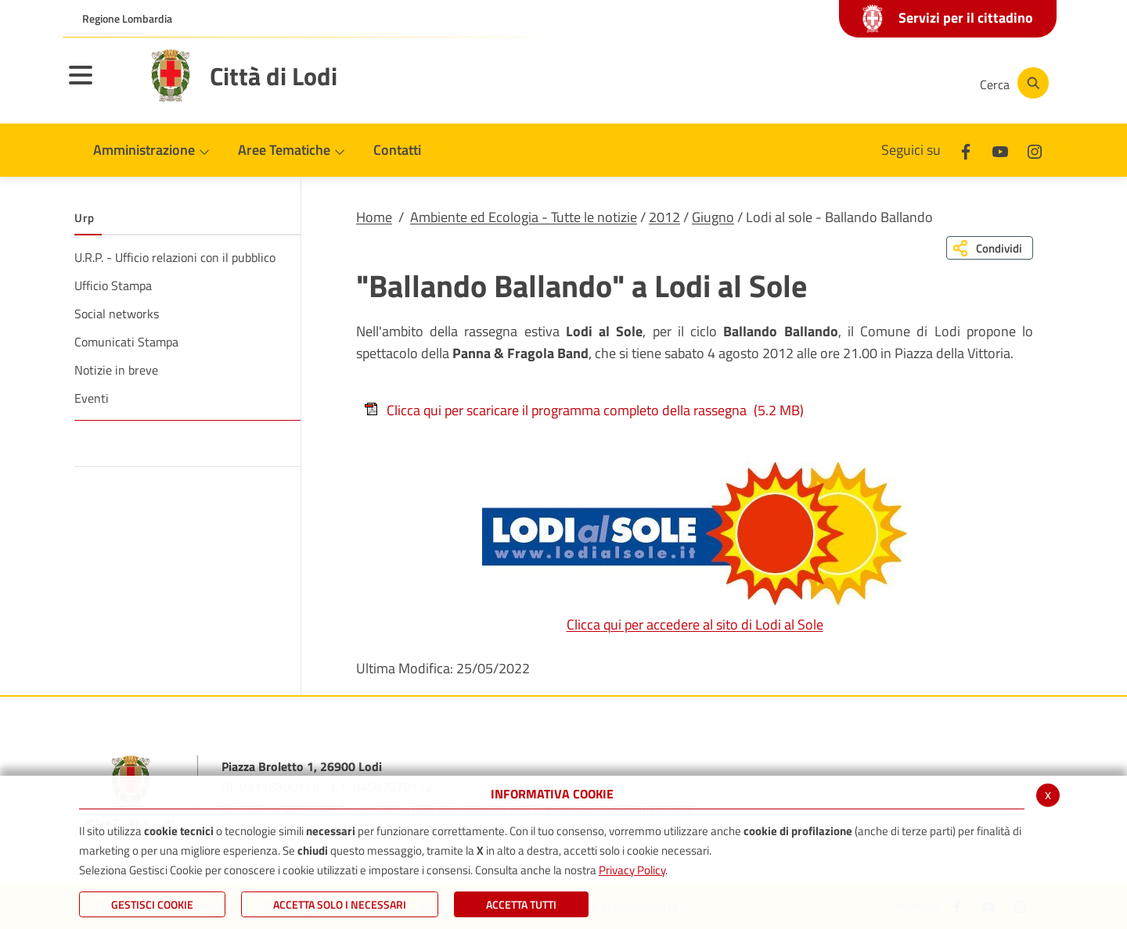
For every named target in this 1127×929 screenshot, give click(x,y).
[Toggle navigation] (100, 85)
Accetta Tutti (521, 904)
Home (374, 217)
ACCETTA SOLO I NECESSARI (339, 904)
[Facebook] (809, 83)
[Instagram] (903, 83)
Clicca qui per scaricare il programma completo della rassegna (584, 410)
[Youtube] (856, 83)
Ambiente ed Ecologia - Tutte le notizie (523, 217)
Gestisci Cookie (152, 904)
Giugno (713, 217)
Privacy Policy (632, 870)
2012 (664, 217)
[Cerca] (1011, 83)
